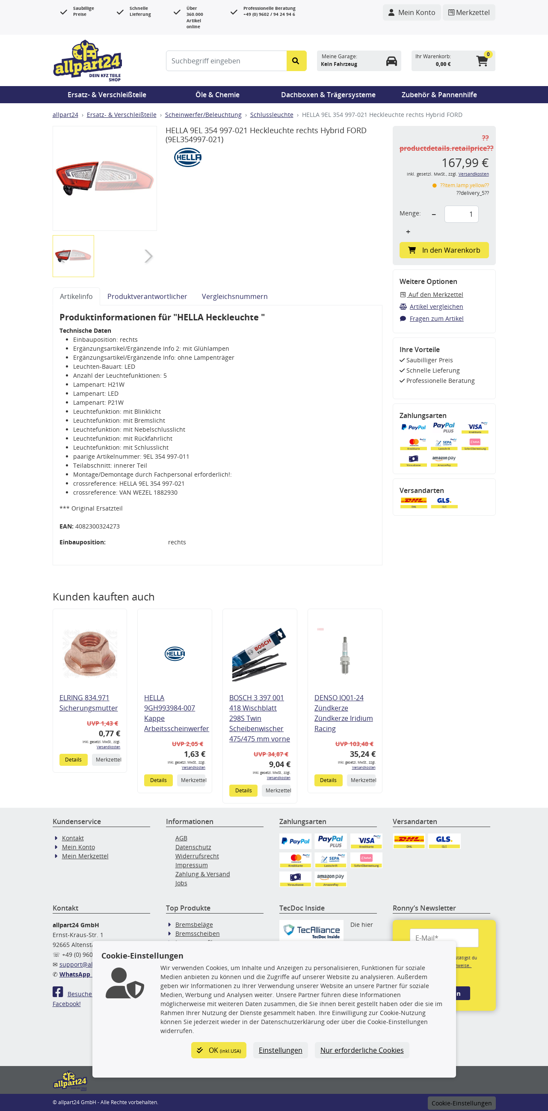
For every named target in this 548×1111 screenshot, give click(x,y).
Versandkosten (108, 746)
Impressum (191, 865)
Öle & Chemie (218, 94)
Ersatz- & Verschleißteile (107, 94)
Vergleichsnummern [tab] (235, 296)
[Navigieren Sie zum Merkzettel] (469, 12)
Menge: (410, 213)
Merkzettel (108, 759)
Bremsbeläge (194, 924)
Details (73, 759)
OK (219, 1050)
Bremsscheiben (197, 933)
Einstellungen (280, 1050)
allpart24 (65, 115)
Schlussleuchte (271, 115)
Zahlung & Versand (202, 874)
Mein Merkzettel (85, 856)
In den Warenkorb (444, 250)
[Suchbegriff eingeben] (226, 61)
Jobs (181, 883)
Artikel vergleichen (432, 306)
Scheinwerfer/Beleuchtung (203, 115)
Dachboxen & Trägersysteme (328, 94)
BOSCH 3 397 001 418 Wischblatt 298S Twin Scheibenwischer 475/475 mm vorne (259, 718)
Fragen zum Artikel (432, 318)
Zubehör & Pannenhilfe (439, 94)
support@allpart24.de (90, 964)
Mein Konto (78, 847)
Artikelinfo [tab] (76, 296)
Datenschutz (193, 847)
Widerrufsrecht (197, 856)
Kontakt (73, 838)
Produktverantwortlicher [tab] (147, 296)
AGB (181, 838)
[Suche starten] (297, 61)
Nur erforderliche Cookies (362, 1050)
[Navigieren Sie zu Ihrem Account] (412, 12)
